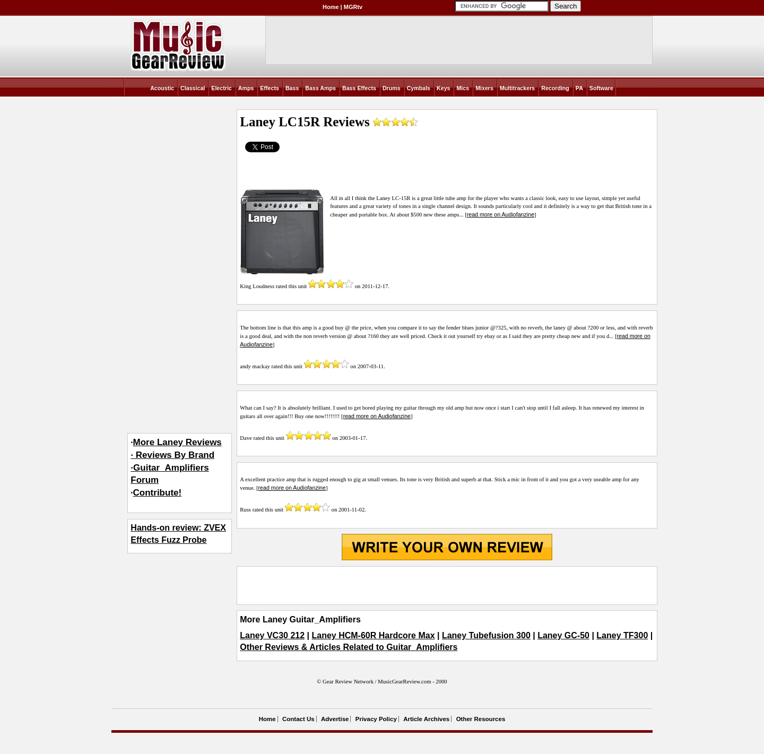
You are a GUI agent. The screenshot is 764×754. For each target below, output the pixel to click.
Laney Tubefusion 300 (486, 635)
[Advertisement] (447, 585)
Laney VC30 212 (272, 635)
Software (601, 88)
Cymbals (418, 88)
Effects (269, 88)
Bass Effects (359, 88)
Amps (246, 88)
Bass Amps (320, 88)
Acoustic (162, 88)
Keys (443, 88)
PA (579, 88)
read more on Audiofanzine (500, 214)
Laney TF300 (622, 635)
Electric (221, 88)
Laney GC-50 (563, 635)
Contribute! (157, 493)
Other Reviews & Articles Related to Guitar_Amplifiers (348, 647)
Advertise (335, 719)
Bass (292, 88)
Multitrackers (517, 88)
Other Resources (481, 719)
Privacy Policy (376, 719)
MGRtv (353, 7)
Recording (555, 88)
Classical (192, 88)
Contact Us (298, 719)
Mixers (484, 88)
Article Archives (426, 719)
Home (331, 7)
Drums (392, 88)
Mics (462, 88)
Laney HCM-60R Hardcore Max (373, 635)
